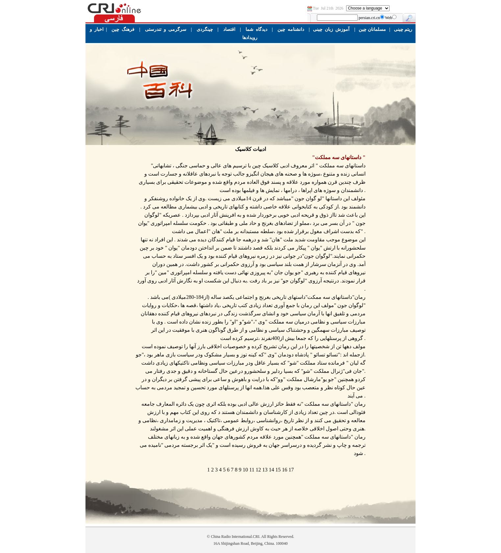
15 (278, 469)
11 (251, 469)
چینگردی (205, 29)
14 (271, 469)
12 (258, 469)
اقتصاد (229, 29)
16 (284, 469)
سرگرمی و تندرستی (165, 29)
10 (245, 469)
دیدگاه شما (256, 29)
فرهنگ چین (122, 29)
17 (291, 469)
